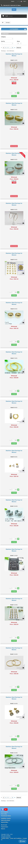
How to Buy (4, 813)
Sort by (3, 41)
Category (3, 36)
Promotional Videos (6, 815)
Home (14, 9)
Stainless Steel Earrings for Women (14, 54)
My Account (4, 824)
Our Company (4, 812)
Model (12, 60)
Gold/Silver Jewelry (6, 818)
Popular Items (4, 826)
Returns (3, 828)
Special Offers (4, 822)
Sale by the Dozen (5, 820)
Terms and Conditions (16, 838)
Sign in (24, 1)
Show (18, 41)
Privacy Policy (5, 838)
